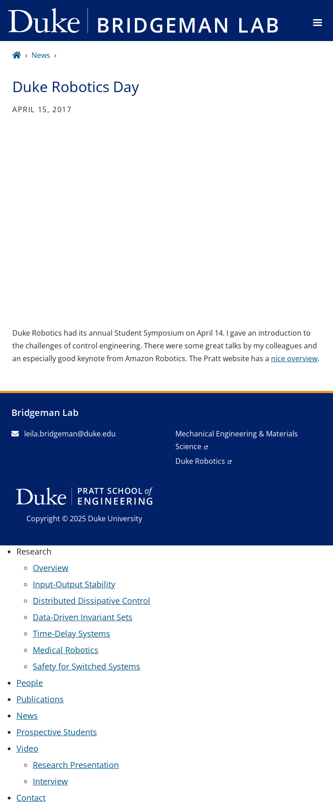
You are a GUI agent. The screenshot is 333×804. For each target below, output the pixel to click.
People (29, 682)
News (40, 55)
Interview (50, 781)
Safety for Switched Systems (86, 666)
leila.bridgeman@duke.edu (63, 434)
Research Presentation (76, 764)
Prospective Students (56, 731)
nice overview (294, 358)
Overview (50, 567)
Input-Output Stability (74, 584)
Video (27, 748)
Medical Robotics (65, 649)
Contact (31, 797)
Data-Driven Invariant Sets (83, 617)
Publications (40, 699)
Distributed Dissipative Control (91, 600)
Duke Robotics (200, 461)
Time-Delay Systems (71, 633)
